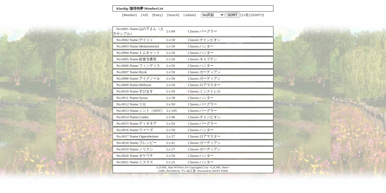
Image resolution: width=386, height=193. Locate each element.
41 (173, 143)
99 (173, 31)
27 (173, 136)
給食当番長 (148, 59)
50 (173, 40)
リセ (142, 104)
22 (173, 162)
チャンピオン (210, 40)
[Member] (129, 15)
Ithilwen (145, 85)
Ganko (144, 117)
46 (173, 117)
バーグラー (208, 31)
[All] (144, 15)
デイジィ (146, 40)
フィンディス (149, 66)
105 (174, 111)
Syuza (143, 98)
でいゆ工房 (188, 170)
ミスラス (146, 162)
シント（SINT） (152, 111)
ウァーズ (146, 130)
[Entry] (157, 15)
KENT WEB (220, 170)
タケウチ (146, 156)
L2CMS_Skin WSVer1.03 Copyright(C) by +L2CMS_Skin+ (193, 167)
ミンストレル (210, 91)
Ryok (143, 72)
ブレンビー (148, 143)
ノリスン (146, 149)
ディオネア (148, 123)
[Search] (173, 15)
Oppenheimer (149, 136)
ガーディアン (210, 72)
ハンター (207, 46)
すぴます (146, 91)
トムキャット (149, 53)
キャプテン (208, 59)
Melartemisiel (149, 46)
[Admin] (190, 15)
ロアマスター (210, 85)
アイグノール (149, 78)
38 (173, 98)
